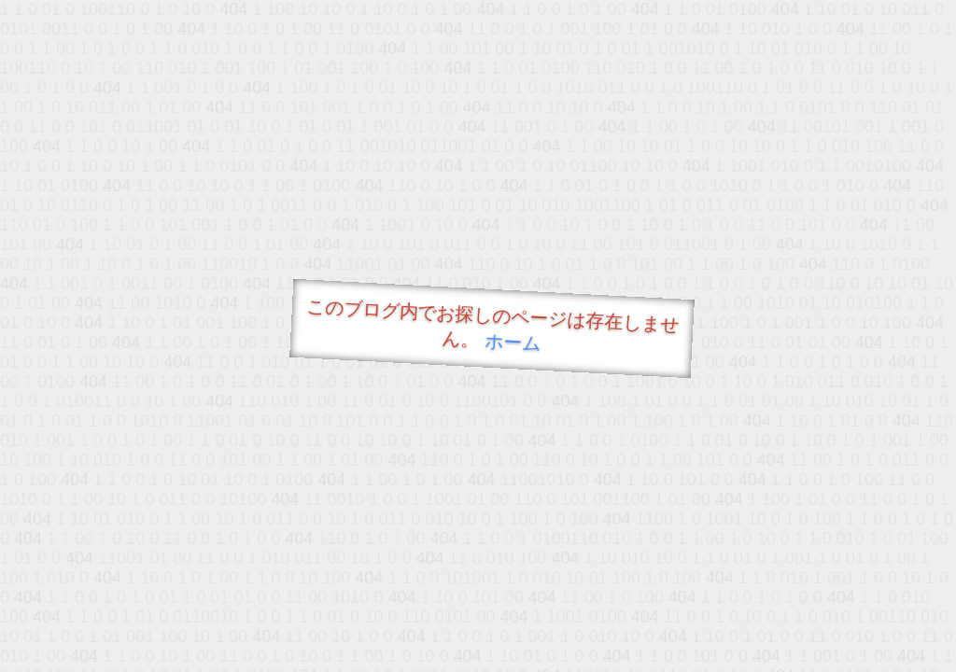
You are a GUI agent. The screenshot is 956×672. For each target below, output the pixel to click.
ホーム (513, 342)
